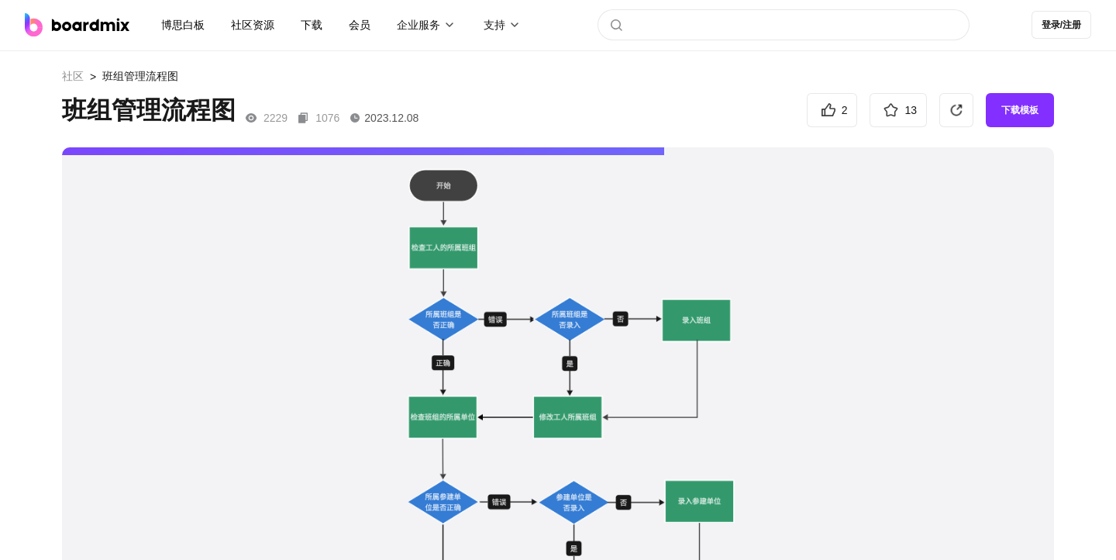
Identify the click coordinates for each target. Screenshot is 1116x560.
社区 (73, 76)
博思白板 (183, 25)
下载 (311, 25)
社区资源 (252, 25)
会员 (359, 25)
